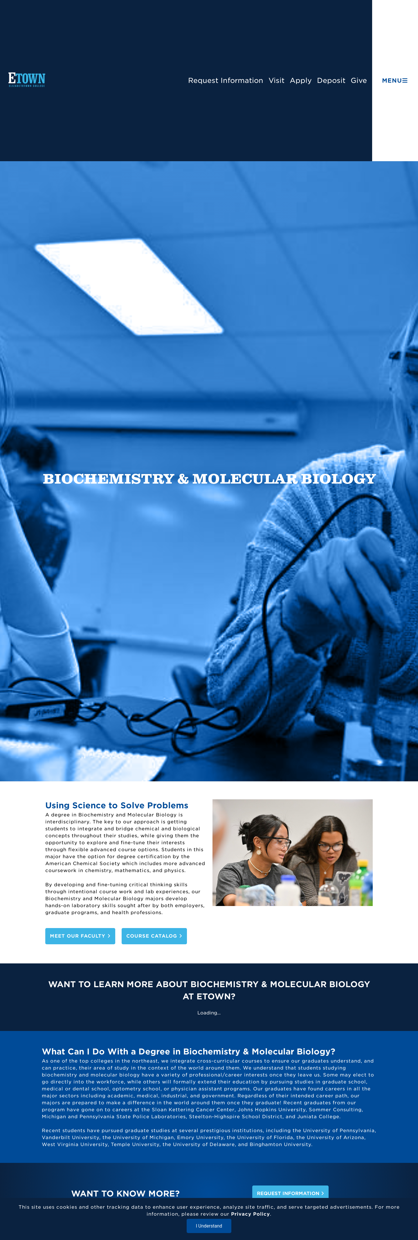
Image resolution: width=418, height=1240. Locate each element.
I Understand (209, 1226)
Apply (301, 80)
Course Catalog (154, 936)
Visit (276, 80)
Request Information (225, 80)
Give (359, 80)
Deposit (331, 80)
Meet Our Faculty (80, 936)
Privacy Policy (250, 1214)
